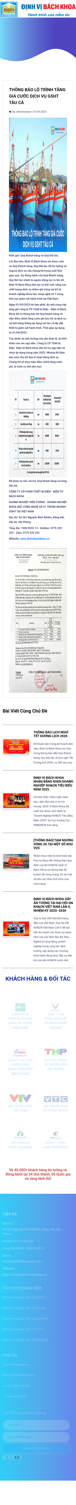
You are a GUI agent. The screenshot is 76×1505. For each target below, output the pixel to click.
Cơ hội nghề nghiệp (16, 1387)
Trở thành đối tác (14, 1398)
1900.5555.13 (34, 1251)
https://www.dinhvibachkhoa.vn (24, 1277)
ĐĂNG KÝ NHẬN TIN (36, 1449)
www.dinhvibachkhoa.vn (34, 538)
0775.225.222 (23, 1244)
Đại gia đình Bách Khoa (19, 1377)
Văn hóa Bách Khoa (16, 1366)
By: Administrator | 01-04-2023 (27, 111)
